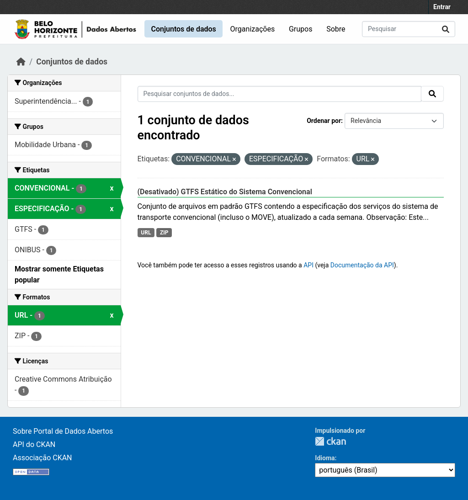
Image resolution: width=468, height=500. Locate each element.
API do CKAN (34, 444)
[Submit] (445, 29)
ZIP (164, 232)
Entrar (442, 7)
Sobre (335, 29)
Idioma (325, 458)
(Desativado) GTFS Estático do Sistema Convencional (225, 191)
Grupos (301, 29)
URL (146, 232)
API (308, 265)
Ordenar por (324, 120)
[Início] (21, 61)
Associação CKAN (42, 457)
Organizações (252, 29)
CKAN (330, 441)
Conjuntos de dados (183, 29)
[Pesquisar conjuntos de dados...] (408, 29)
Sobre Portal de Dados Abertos (63, 431)
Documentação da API (362, 265)
